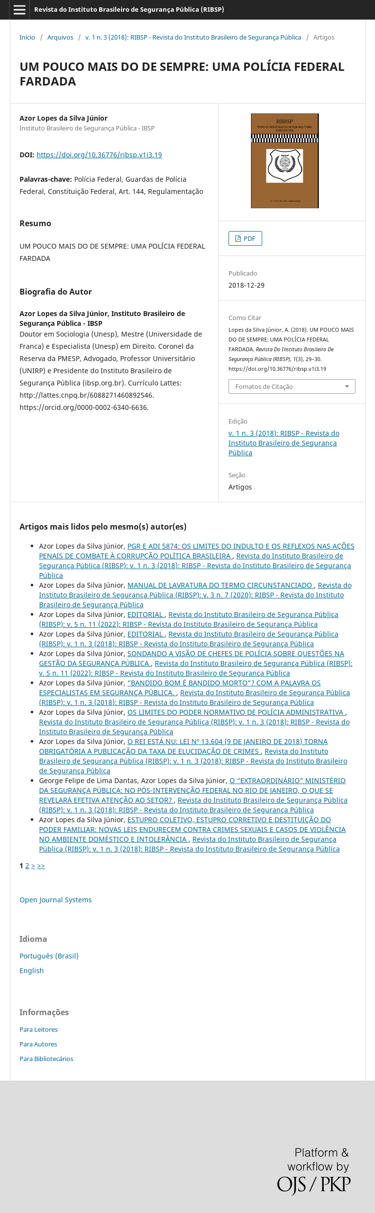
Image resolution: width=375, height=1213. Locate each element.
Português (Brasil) (49, 955)
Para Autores (38, 1044)
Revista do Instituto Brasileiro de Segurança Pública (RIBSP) (129, 9)
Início (27, 37)
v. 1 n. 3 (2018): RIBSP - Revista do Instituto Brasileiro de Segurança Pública (193, 37)
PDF (248, 238)
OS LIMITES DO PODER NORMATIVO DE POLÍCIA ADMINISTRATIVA (236, 712)
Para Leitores (39, 1029)
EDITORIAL (146, 614)
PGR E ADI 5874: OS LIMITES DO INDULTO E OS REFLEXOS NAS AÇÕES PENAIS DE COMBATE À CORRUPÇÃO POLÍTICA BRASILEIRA (196, 550)
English (32, 970)
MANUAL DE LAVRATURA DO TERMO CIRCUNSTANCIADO (220, 585)
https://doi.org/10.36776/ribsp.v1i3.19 (99, 154)
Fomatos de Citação (264, 386)
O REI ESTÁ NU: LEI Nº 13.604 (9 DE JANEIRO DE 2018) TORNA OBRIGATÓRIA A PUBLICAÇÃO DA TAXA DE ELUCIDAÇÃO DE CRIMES (183, 746)
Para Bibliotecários (46, 1058)
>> (41, 865)
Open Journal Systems (56, 899)
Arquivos (60, 37)
